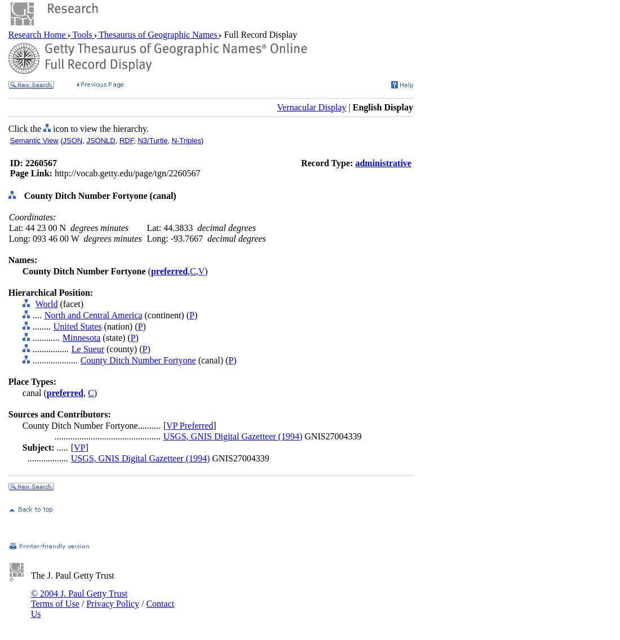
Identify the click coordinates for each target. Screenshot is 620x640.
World (47, 304)
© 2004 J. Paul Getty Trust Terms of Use (79, 598)
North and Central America (94, 315)
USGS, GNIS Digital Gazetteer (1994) (233, 436)
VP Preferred (189, 425)
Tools (82, 34)
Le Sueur (88, 349)
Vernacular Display (312, 107)
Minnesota (82, 338)
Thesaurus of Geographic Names (158, 34)
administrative (383, 163)
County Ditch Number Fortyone (138, 360)
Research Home (38, 34)
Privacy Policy (112, 603)
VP (79, 447)
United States (78, 326)
